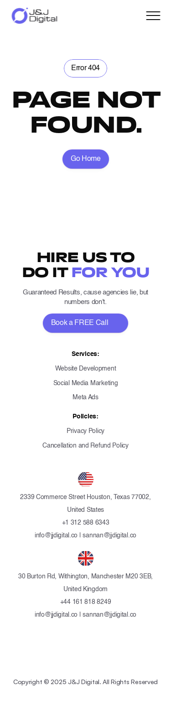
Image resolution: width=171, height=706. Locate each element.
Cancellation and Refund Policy (85, 446)
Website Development (85, 369)
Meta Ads (85, 397)
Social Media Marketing (85, 383)
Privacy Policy (85, 431)
